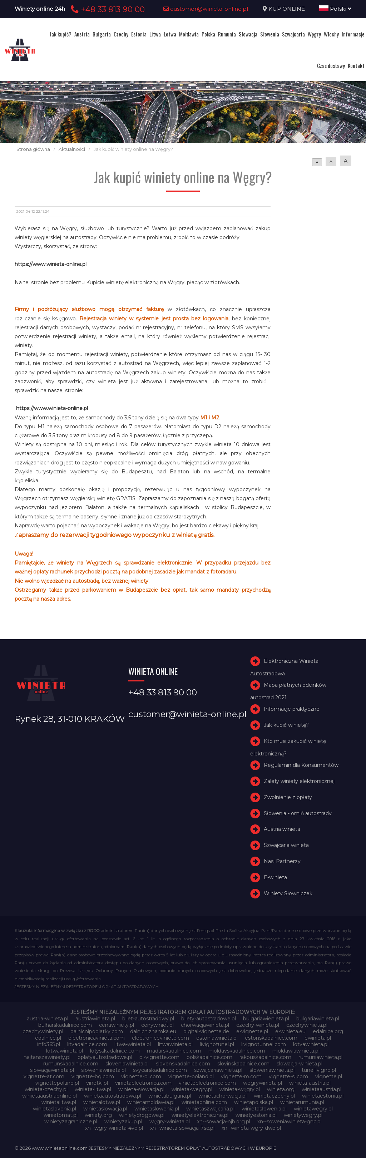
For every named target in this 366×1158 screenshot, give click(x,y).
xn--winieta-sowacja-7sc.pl (182, 1128)
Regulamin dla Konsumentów (301, 765)
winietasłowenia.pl (264, 1108)
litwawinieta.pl (175, 1044)
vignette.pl (328, 1076)
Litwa (155, 34)
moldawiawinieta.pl (296, 1051)
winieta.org (281, 1089)
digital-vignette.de (206, 1031)
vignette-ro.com (241, 1076)
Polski (335, 8)
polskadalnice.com (209, 1057)
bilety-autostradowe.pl (208, 1018)
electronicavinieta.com (96, 1038)
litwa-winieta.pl (132, 1044)
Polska (208, 34)
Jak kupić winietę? (286, 725)
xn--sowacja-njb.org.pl (223, 1121)
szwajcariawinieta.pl (218, 1070)
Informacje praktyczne (292, 709)
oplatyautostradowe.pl (105, 1057)
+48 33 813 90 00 (107, 9)
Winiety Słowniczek (288, 893)
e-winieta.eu (290, 1031)
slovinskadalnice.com (243, 1063)
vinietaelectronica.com (143, 1083)
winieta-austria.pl (310, 1083)
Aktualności (72, 149)
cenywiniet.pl (157, 1025)
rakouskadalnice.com (265, 1057)
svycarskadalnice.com (160, 1070)
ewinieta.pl (318, 1038)
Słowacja (248, 34)
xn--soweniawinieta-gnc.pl (289, 1121)
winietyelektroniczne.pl (200, 1115)
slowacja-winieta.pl (299, 1063)
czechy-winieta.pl (257, 1025)
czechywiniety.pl (43, 1031)
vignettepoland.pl (57, 1083)
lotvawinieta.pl (310, 1044)
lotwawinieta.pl (64, 1051)
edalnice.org (328, 1031)
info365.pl (48, 1044)
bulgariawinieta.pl (317, 1018)
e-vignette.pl (252, 1031)
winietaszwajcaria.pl (210, 1108)
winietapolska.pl (253, 1102)
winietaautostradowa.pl (112, 1096)
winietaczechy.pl (274, 1096)
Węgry (314, 34)
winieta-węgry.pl (239, 1089)
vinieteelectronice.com (207, 1083)
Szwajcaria (293, 34)
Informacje (353, 34)
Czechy (121, 34)
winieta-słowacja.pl (141, 1089)
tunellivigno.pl (319, 1070)
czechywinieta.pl (306, 1025)
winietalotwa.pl (101, 1102)
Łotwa (170, 34)
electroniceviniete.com (160, 1038)
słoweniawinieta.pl (272, 1070)
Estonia (139, 34)
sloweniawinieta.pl (103, 1070)
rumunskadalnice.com (70, 1063)
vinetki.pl (97, 1083)
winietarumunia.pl (302, 1102)
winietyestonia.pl (256, 1115)
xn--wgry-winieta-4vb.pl (114, 1128)
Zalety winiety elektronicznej (299, 781)
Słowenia (269, 34)
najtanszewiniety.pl (47, 1057)
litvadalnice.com (87, 1044)
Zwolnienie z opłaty (288, 797)
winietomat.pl (61, 1115)
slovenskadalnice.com (183, 1063)
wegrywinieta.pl (262, 1083)
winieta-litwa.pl (93, 1089)
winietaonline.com (204, 1102)
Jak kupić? (60, 34)
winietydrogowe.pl (141, 1115)
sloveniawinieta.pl (127, 1063)
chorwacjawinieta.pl (205, 1025)
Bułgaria (102, 34)
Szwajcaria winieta (286, 845)
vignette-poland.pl (191, 1076)
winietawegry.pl (313, 1108)
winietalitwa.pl (58, 1102)
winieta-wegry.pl (192, 1089)
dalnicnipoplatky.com (96, 1031)
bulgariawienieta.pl (266, 1018)
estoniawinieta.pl (217, 1038)
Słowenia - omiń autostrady (298, 813)
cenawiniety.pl (116, 1025)
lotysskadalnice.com (115, 1051)
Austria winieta (282, 829)
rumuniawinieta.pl (320, 1057)
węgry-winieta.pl (169, 1121)
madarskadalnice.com (174, 1051)
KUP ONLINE (286, 8)
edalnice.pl (48, 1038)
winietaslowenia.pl (156, 1108)
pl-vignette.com (159, 1057)
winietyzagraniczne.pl (70, 1121)
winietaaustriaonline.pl (49, 1096)
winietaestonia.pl (322, 1096)
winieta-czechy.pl (46, 1089)
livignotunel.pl (217, 1044)
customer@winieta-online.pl (205, 8)
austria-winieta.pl (47, 1018)
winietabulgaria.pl (169, 1096)
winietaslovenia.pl (54, 1108)
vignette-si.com (288, 1076)
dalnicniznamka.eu (153, 1031)
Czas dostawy (331, 65)
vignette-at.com (44, 1076)
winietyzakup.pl (123, 1121)
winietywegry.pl (303, 1115)
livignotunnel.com (263, 1044)
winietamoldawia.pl (150, 1102)
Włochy (331, 34)
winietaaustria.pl (321, 1089)
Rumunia (227, 34)
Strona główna (33, 149)
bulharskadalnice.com (65, 1025)
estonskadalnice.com (271, 1038)
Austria (82, 34)
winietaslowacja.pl (105, 1108)
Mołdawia (189, 34)
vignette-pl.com (141, 1076)
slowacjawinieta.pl (52, 1070)
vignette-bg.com (92, 1076)
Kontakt (356, 65)
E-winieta (275, 877)
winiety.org (98, 1115)
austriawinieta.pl (95, 1018)
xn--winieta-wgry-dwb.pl (251, 1128)
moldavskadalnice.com (236, 1051)
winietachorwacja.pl (222, 1096)
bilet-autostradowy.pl (148, 1018)
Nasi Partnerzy (282, 861)
